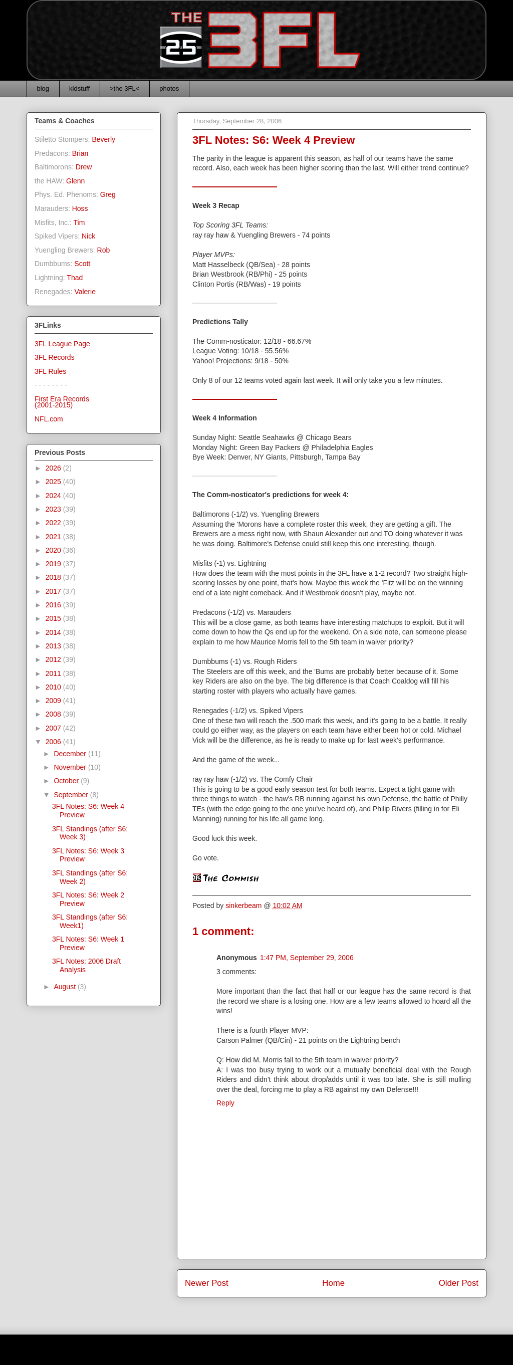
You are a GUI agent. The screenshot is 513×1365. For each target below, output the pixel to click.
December (71, 754)
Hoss (80, 208)
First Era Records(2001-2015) (62, 402)
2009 (54, 701)
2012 (54, 659)
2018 (54, 577)
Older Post (458, 1283)
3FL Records (55, 357)
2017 (54, 591)
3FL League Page (62, 344)
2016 (54, 605)
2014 (54, 632)
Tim (79, 222)
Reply (225, 1103)
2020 (54, 550)
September (72, 795)
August (65, 987)
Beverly (103, 139)
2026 (54, 468)
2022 (54, 523)
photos (169, 88)
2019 (54, 564)
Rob (103, 250)
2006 (54, 742)
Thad (75, 278)
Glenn (75, 181)
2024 (54, 496)
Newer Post (206, 1283)
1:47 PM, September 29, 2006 (307, 958)
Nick (88, 236)
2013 (54, 646)
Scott (82, 264)
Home (333, 1283)
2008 (54, 714)
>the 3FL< (124, 88)
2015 (54, 618)
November (71, 767)
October (67, 781)
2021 (54, 537)
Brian (80, 153)
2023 (54, 509)
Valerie (85, 292)
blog (43, 88)
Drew (84, 167)
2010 (54, 687)
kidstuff (79, 88)
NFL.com (49, 419)
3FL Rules (50, 371)
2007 (54, 728)
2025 (54, 482)
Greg (108, 194)
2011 (54, 673)
